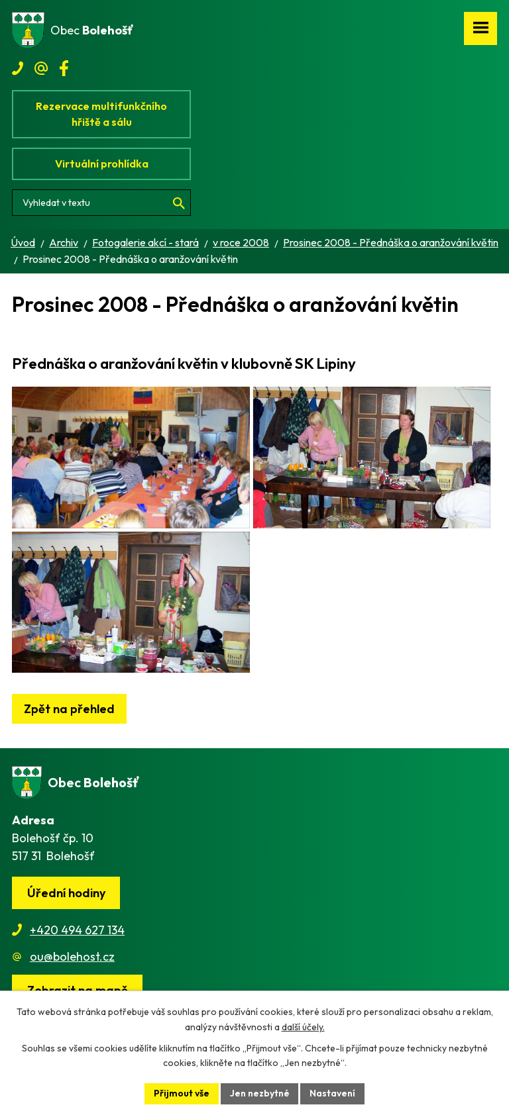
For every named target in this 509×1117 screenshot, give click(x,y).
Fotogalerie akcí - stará (145, 242)
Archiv (63, 242)
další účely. (303, 1027)
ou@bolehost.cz (72, 965)
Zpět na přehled (69, 717)
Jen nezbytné (260, 1093)
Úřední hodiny (66, 901)
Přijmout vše (181, 1093)
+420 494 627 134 (77, 938)
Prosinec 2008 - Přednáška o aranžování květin (390, 242)
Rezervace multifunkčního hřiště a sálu (101, 113)
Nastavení (333, 1093)
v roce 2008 (241, 242)
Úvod (23, 242)
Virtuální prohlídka (101, 163)
